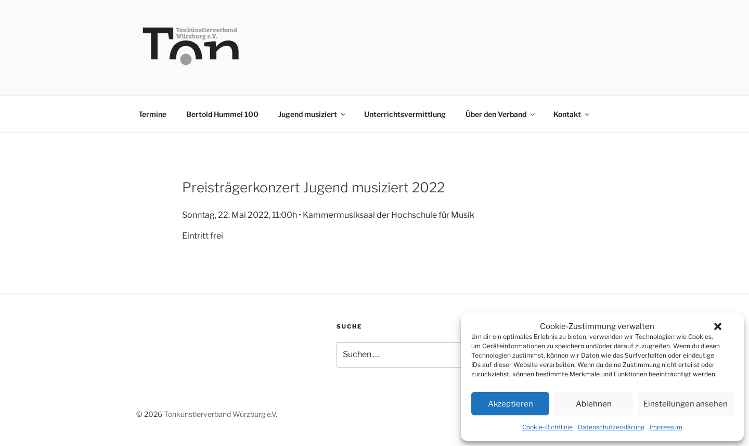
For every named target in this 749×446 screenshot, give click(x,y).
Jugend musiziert (312, 114)
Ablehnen (594, 404)
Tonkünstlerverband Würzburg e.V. (220, 414)
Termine (152, 114)
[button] (718, 326)
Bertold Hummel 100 (222, 114)
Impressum (666, 427)
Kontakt (572, 114)
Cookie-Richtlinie (547, 427)
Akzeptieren (510, 404)
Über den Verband (501, 114)
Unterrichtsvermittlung (405, 114)
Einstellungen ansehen (685, 404)
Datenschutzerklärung (611, 427)
